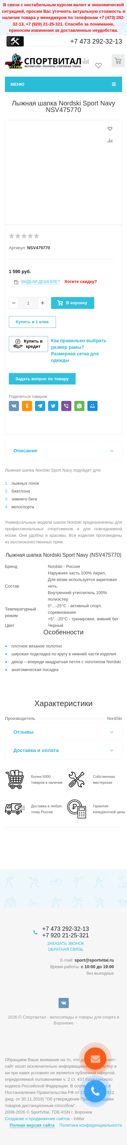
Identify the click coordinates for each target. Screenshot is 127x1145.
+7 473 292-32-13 (96, 41)
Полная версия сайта (32, 1125)
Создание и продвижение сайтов (37, 1118)
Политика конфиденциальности (90, 1125)
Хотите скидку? (80, 281)
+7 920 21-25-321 (65, 935)
